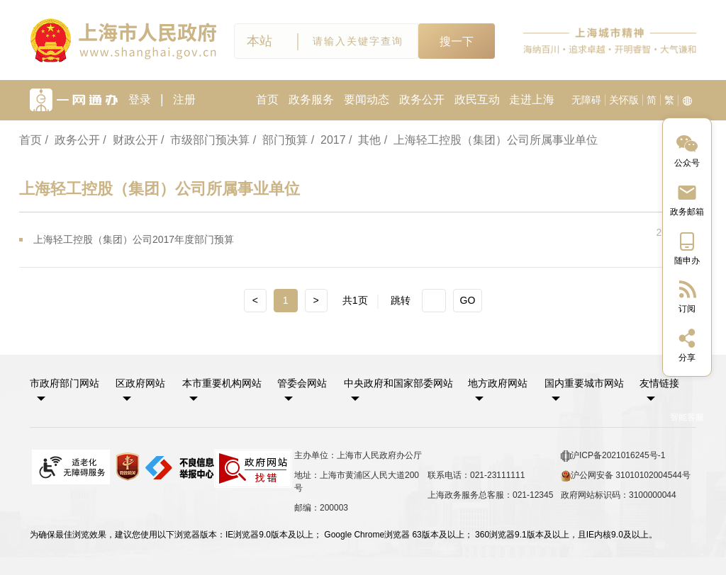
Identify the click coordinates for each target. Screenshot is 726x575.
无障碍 (586, 100)
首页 (267, 99)
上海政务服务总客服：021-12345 (490, 495)
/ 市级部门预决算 (205, 140)
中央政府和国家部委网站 (398, 383)
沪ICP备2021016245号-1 (613, 456)
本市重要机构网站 (222, 383)
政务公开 (422, 99)
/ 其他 (365, 140)
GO (468, 300)
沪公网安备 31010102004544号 (626, 476)
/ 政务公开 (72, 140)
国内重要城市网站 (584, 383)
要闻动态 (366, 99)
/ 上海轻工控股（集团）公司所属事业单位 (491, 140)
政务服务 (311, 99)
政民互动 (477, 99)
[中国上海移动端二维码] (687, 247)
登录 (139, 99)
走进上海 (531, 99)
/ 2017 (328, 140)
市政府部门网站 (64, 383)
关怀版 (624, 100)
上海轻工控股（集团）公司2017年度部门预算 (133, 239)
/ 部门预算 (280, 140)
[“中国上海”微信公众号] (687, 150)
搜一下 (457, 41)
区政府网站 (140, 383)
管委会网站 (302, 383)
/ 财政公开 (130, 140)
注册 (184, 99)
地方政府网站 (497, 383)
